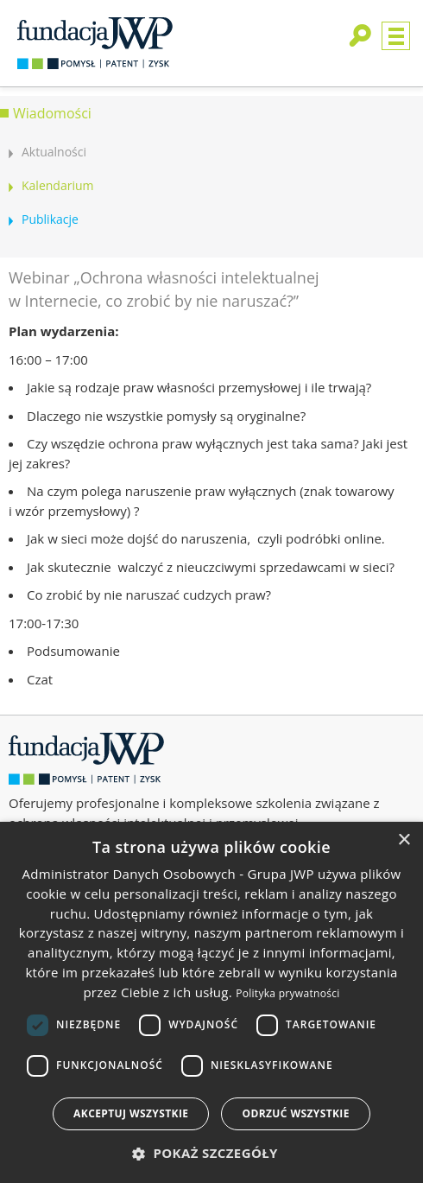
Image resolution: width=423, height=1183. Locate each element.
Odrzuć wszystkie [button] (295, 1113)
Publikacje (50, 219)
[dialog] (211, 1002)
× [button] (403, 840)
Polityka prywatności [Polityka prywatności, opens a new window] (287, 993)
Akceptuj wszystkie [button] (130, 1113)
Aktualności (54, 151)
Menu (396, 36)
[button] (211, 1153)
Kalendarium (57, 185)
